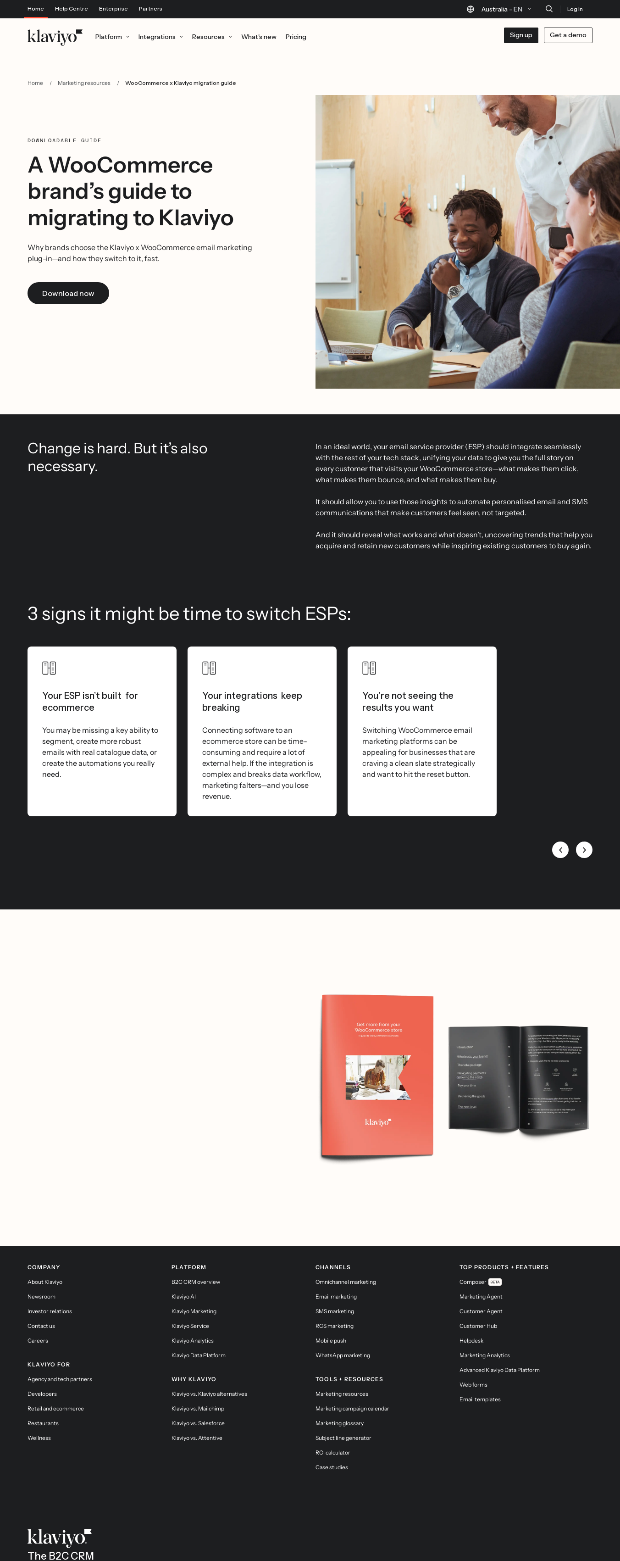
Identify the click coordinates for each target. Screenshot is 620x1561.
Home (36, 8)
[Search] (549, 8)
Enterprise (113, 8)
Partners (150, 8)
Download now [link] (68, 293)
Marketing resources (84, 82)
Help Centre (71, 8)
